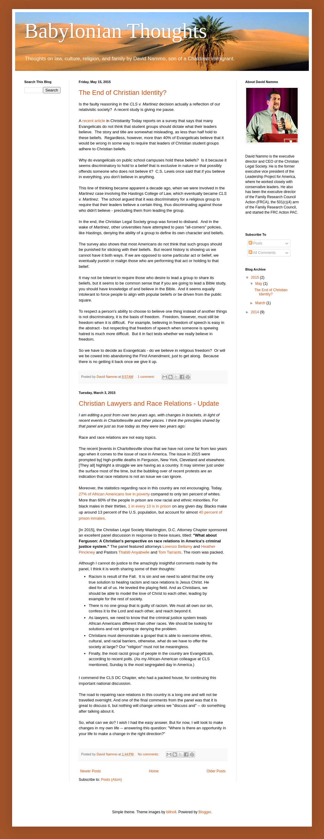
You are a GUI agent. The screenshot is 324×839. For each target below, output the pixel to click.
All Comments (262, 253)
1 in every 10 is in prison (149, 506)
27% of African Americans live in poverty (114, 494)
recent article (93, 120)
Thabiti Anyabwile (134, 552)
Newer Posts (90, 771)
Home (154, 771)
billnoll (171, 812)
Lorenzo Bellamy (177, 546)
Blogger (205, 812)
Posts (255, 243)
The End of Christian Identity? (123, 92)
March (260, 303)
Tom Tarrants (169, 552)
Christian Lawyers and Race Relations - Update (149, 403)
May (259, 283)
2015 (255, 277)
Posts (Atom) (111, 779)
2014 (255, 312)
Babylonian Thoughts (115, 30)
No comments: (149, 754)
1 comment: (146, 376)
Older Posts (216, 771)
